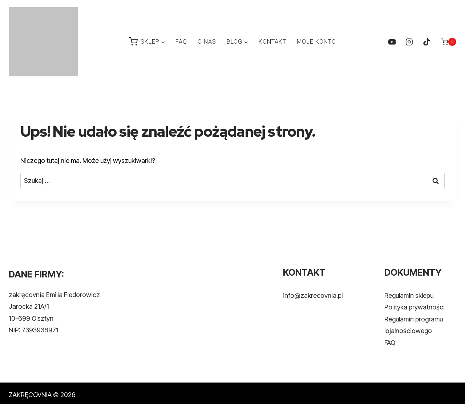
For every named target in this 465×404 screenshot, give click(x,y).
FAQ (181, 41)
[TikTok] (426, 41)
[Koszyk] (448, 41)
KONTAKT (272, 41)
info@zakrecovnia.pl (313, 295)
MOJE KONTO (316, 41)
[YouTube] (391, 41)
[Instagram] (409, 41)
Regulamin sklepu (408, 295)
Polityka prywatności (414, 307)
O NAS (207, 41)
